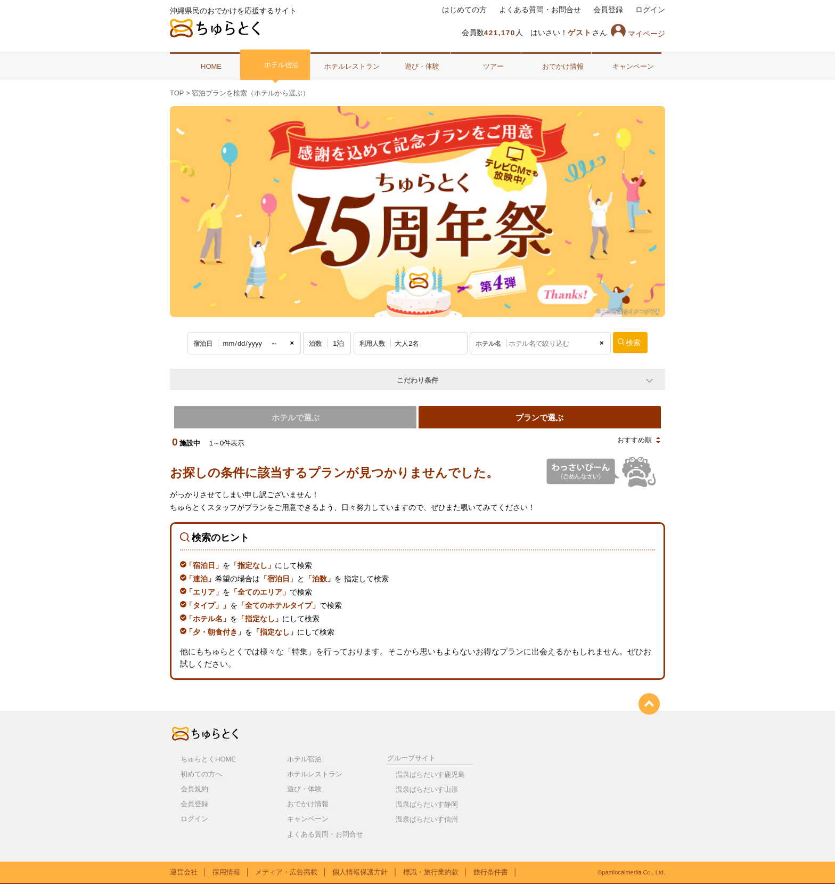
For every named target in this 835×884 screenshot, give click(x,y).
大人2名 (407, 343)
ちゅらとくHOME (208, 758)
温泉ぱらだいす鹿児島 (430, 773)
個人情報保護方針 (360, 871)
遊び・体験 (415, 66)
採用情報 (226, 871)
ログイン (650, 10)
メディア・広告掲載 (286, 871)
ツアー (486, 66)
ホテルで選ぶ (294, 416)
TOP (177, 93)
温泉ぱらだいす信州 (427, 818)
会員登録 (608, 10)
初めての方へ (201, 773)
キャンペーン (627, 66)
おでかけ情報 (556, 66)
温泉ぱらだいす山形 (427, 788)
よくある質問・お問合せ (540, 10)
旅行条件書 (490, 871)
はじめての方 (464, 10)
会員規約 (194, 788)
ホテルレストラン (346, 66)
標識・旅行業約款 (431, 871)
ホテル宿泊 (275, 64)
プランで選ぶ (541, 416)
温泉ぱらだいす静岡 (427, 803)
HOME (205, 66)
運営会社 (184, 871)
